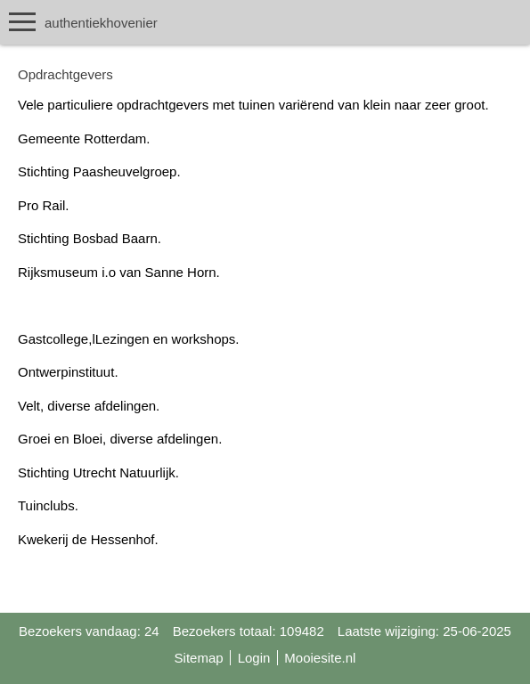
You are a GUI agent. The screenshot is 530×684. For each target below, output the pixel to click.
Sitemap (199, 657)
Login (254, 657)
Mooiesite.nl (319, 657)
